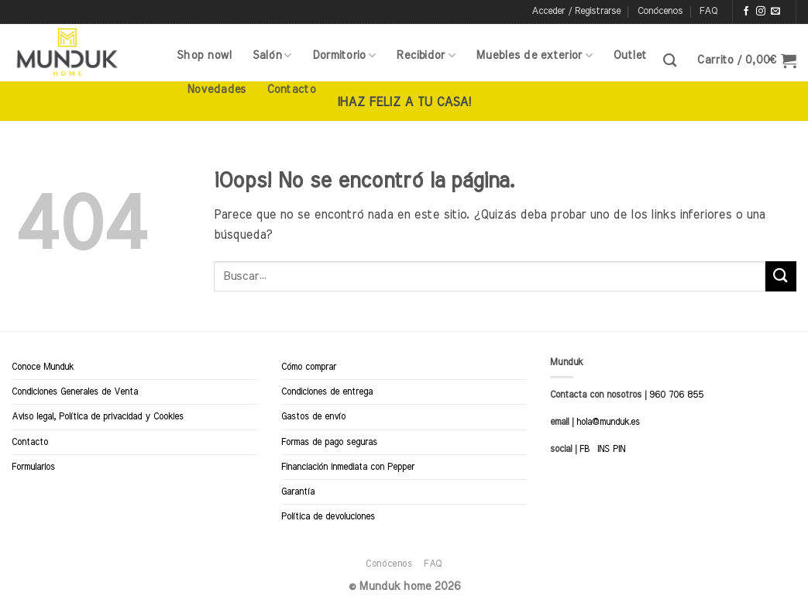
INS (603, 449)
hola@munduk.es (606, 421)
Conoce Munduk (43, 366)
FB (584, 449)
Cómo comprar (308, 366)
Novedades (216, 89)
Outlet (630, 55)
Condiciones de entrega (327, 391)
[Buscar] (669, 61)
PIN (619, 449)
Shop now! (204, 55)
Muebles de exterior (534, 55)
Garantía (298, 491)
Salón (272, 55)
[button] (576, 11)
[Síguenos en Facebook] (746, 11)
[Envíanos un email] (775, 11)
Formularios (33, 466)
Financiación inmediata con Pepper (347, 466)
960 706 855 (676, 394)
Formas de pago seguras (329, 442)
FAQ (708, 11)
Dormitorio (344, 55)
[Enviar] (780, 276)
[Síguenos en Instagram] (760, 11)
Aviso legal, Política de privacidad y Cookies (98, 416)
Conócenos (660, 11)
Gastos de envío (313, 416)
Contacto (290, 89)
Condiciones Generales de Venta (75, 391)
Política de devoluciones (328, 516)
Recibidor (426, 55)
